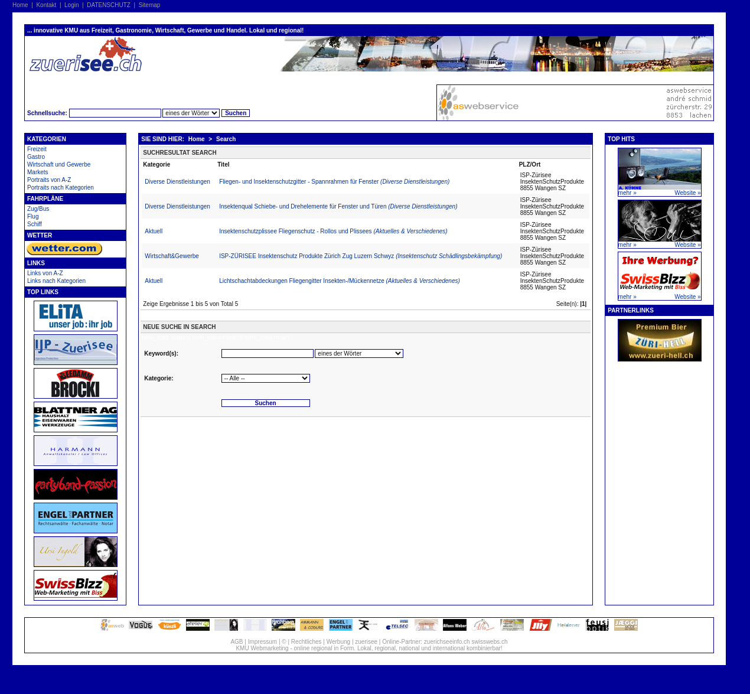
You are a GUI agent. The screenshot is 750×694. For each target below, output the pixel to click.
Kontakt (46, 5)
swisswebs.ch (489, 641)
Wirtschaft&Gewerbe (172, 256)
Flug (32, 216)
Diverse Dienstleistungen (177, 181)
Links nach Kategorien (56, 281)
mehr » (627, 193)
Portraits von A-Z (49, 180)
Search (226, 139)
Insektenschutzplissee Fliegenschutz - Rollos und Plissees (333, 231)
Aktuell (153, 231)
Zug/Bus (38, 209)
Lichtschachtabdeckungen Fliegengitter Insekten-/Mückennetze (339, 281)
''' (359, 353)
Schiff (34, 224)
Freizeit (37, 149)
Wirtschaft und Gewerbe (58, 164)
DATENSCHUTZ (109, 5)
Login (71, 5)
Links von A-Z (45, 273)
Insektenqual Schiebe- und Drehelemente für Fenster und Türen (338, 206)
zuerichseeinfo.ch (447, 641)
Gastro (36, 157)
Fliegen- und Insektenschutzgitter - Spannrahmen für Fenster (334, 181)
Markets (37, 172)
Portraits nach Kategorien (60, 187)
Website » (687, 193)
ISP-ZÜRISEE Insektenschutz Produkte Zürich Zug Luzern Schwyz (360, 256)
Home (20, 5)
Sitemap (150, 5)
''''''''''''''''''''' (265, 378)
